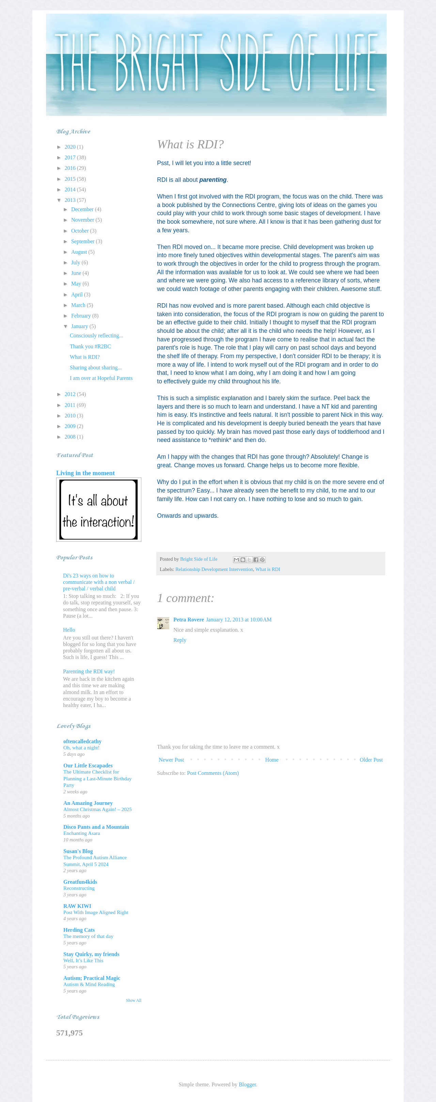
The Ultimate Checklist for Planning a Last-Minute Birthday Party (97, 778)
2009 (71, 426)
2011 (71, 405)
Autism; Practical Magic (91, 978)
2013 (71, 200)
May (76, 283)
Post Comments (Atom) (213, 773)
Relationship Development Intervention (214, 569)
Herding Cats (79, 930)
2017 (71, 157)
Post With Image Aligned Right (95, 912)
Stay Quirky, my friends (91, 954)
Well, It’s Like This (83, 960)
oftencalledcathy (82, 741)
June (76, 273)
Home (272, 760)
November (83, 220)
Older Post (371, 760)
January (80, 326)
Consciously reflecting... (96, 335)
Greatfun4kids (80, 882)
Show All (133, 1000)
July (76, 262)
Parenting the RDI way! (89, 671)
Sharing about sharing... (96, 367)
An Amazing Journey (88, 803)
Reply (179, 640)
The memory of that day (88, 936)
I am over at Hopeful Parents (101, 378)
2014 (71, 189)
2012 (71, 394)
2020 (71, 147)
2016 (71, 168)
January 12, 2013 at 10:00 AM (239, 619)
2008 (71, 437)
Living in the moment (85, 472)
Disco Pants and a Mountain (96, 827)
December (83, 209)
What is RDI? (85, 357)
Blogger (247, 1084)
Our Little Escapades (88, 765)
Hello (69, 630)
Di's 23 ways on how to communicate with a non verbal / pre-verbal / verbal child (99, 582)
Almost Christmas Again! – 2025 (97, 809)
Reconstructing (79, 888)
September (83, 241)
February (81, 316)
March (79, 305)
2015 (71, 179)
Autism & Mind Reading (89, 984)
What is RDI (267, 569)
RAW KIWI (77, 906)
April (77, 294)
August (79, 252)
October (80, 231)
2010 (71, 415)
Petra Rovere (188, 619)
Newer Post (171, 760)
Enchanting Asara (81, 833)
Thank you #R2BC (90, 346)
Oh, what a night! (81, 747)
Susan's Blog (78, 851)
